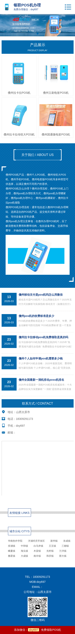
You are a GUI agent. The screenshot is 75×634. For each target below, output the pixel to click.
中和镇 (24, 545)
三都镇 (65, 545)
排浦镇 (11, 545)
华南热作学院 (15, 540)
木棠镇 (37, 551)
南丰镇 (37, 556)
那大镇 (62, 556)
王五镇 (52, 545)
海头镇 (24, 551)
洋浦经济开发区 (36, 540)
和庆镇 (50, 556)
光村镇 (50, 551)
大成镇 (24, 556)
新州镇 (54, 540)
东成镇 (66, 540)
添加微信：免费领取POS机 (37, 629)
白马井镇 (38, 545)
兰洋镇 (62, 551)
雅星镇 (11, 556)
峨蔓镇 (11, 551)
